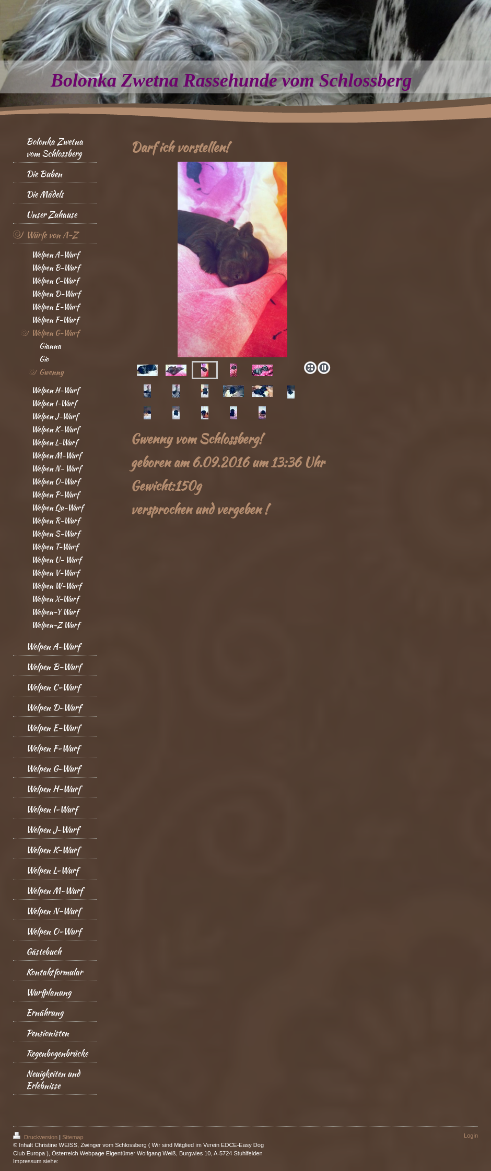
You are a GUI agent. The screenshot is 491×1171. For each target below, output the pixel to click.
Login (471, 1135)
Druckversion (36, 1137)
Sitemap (72, 1137)
